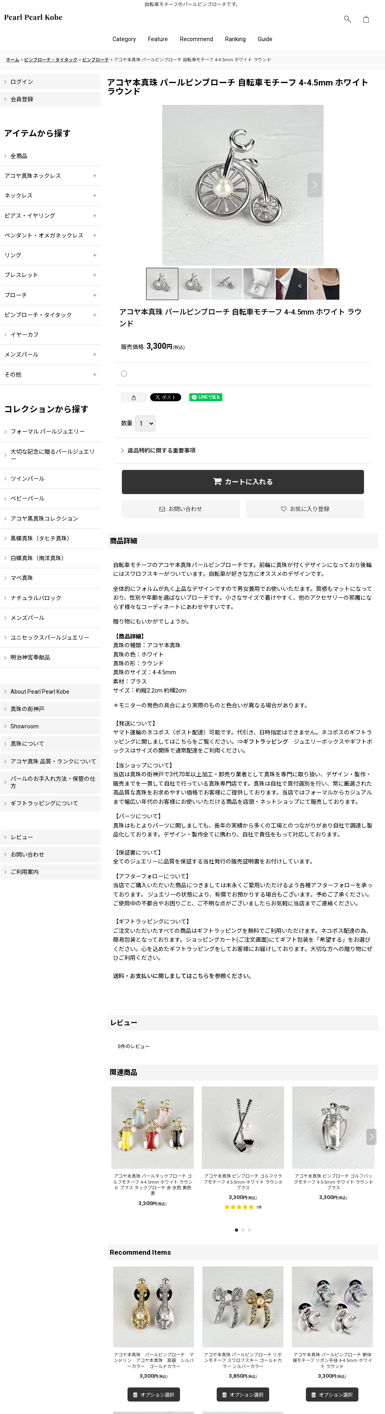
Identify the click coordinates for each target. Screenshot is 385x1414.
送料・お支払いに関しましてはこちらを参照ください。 (183, 976)
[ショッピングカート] (366, 19)
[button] (347, 19)
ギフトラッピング (265, 741)
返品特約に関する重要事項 (158, 450)
